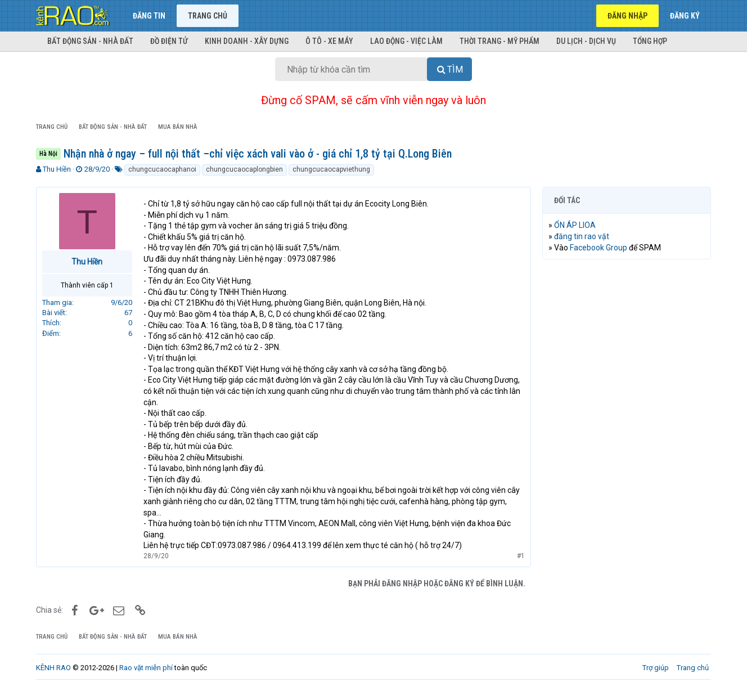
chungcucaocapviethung (331, 169)
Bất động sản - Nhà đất (90, 41)
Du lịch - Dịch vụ (586, 41)
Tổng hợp (650, 41)
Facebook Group (598, 247)
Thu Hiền (57, 169)
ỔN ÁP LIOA (575, 225)
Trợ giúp (655, 667)
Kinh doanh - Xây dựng (247, 41)
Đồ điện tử (169, 41)
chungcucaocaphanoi (162, 169)
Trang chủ (207, 15)
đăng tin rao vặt (581, 236)
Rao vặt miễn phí (146, 667)
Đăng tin (149, 15)
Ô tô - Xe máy (329, 41)
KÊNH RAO (53, 667)
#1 (521, 556)
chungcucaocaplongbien (244, 169)
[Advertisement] (626, 439)
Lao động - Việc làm (406, 41)
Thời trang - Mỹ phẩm (499, 41)
